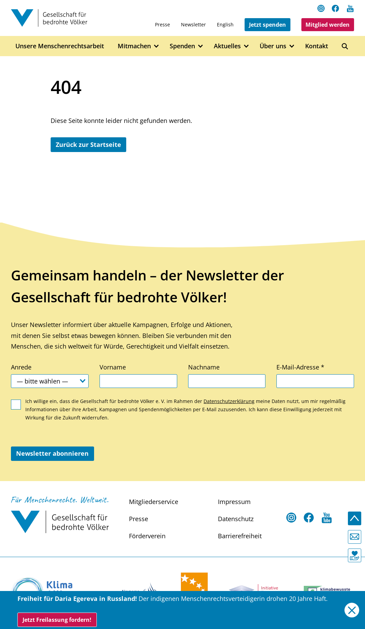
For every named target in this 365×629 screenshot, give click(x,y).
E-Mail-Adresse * (300, 367)
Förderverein (147, 536)
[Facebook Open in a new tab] (335, 8)
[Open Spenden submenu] (200, 46)
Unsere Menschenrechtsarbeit (59, 46)
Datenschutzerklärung (229, 401)
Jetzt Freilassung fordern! (57, 620)
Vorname (113, 367)
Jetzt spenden (267, 24)
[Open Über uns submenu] (292, 46)
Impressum (234, 502)
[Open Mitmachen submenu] (156, 46)
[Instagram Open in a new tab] (321, 8)
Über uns (273, 46)
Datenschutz (235, 519)
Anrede (21, 367)
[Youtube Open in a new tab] (350, 8)
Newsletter (193, 24)
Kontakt (316, 46)
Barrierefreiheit (240, 536)
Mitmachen (134, 46)
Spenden (182, 46)
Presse (162, 24)
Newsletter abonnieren (52, 453)
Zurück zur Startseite (88, 144)
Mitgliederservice (153, 502)
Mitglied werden (327, 24)
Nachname (204, 367)
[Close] (351, 610)
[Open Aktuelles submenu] (246, 46)
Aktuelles (227, 46)
